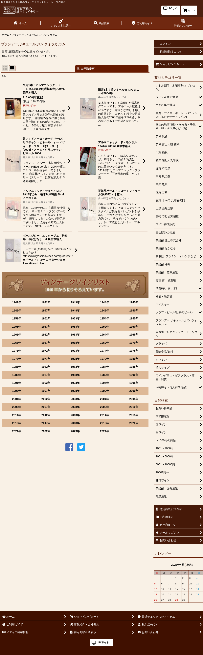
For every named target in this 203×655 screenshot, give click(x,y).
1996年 (16, 390)
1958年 (75, 326)
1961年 (16, 334)
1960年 (133, 326)
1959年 (104, 326)
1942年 (45, 302)
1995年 (133, 382)
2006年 (16, 407)
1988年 (75, 375)
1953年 (75, 318)
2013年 (75, 415)
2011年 (16, 415)
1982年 (45, 366)
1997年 (45, 390)
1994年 (104, 382)
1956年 (16, 326)
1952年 (45, 318)
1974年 (104, 350)
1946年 (16, 310)
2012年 (45, 415)
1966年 (16, 342)
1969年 (104, 342)
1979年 (104, 358)
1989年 (104, 375)
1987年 (45, 375)
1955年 (133, 318)
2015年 (133, 415)
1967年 (45, 342)
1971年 (16, 350)
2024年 (104, 431)
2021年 (16, 431)
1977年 (45, 358)
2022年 (45, 431)
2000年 (133, 390)
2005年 (133, 399)
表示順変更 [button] (86, 68)
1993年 (75, 382)
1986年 (16, 375)
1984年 (104, 366)
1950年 (133, 310)
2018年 (75, 423)
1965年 (133, 334)
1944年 (104, 302)
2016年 (16, 423)
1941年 (16, 302)
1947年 (45, 310)
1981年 (16, 366)
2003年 (75, 399)
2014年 (104, 415)
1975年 (133, 350)
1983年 (75, 366)
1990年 (133, 375)
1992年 (45, 382)
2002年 (45, 399)
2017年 (45, 423)
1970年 (133, 342)
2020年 (133, 423)
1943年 (75, 302)
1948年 (75, 310)
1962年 (45, 334)
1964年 (104, 334)
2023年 (75, 431)
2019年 (104, 423)
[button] (101, 23)
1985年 (133, 366)
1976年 (16, 358)
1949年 (104, 310)
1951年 (16, 318)
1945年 (133, 302)
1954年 (104, 318)
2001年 (16, 399)
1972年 (45, 350)
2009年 (104, 407)
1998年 (75, 390)
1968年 (75, 342)
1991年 (16, 382)
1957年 (45, 326)
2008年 (75, 407)
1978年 (75, 358)
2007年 (45, 407)
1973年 (75, 350)
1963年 (75, 334)
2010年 (133, 407)
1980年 (133, 358)
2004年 (104, 399)
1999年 (104, 390)
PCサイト (104, 642)
